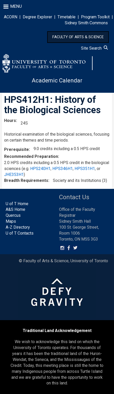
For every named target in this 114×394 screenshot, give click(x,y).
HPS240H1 (40, 168)
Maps (11, 221)
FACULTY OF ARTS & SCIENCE (78, 37)
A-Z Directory (18, 227)
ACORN (10, 16)
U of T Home (17, 203)
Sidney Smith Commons (86, 22)
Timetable (67, 16)
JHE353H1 (14, 174)
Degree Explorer (37, 16)
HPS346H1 (62, 168)
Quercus (13, 215)
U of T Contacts (20, 233)
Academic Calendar (57, 80)
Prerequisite (16, 149)
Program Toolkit (95, 16)
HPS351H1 (85, 168)
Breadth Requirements (26, 180)
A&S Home (15, 209)
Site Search (94, 48)
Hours (10, 120)
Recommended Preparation (31, 156)
